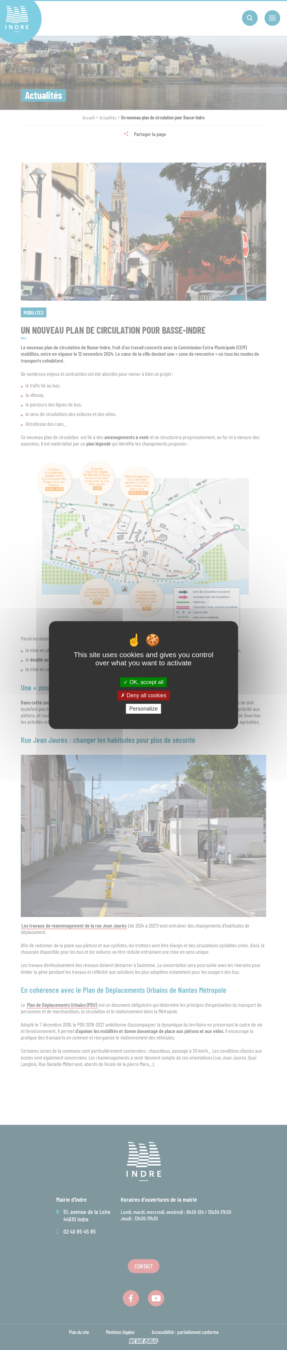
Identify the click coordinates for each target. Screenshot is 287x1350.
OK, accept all (143, 682)
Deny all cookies (143, 695)
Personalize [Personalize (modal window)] (143, 709)
